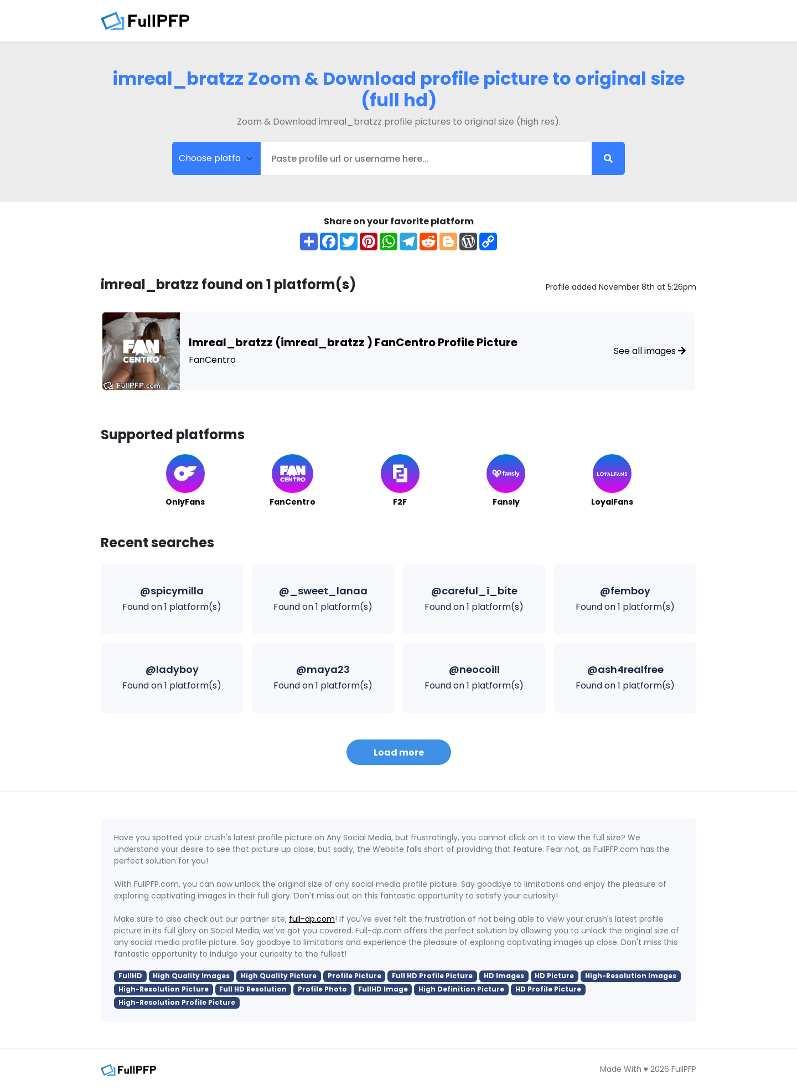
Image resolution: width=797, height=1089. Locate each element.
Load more (399, 752)
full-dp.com (312, 918)
